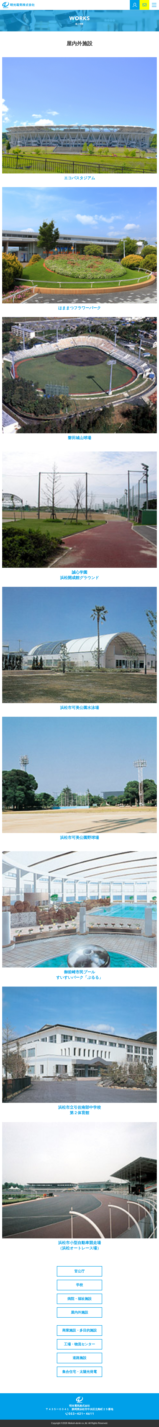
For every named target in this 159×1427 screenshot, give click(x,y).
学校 (79, 1285)
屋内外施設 (79, 1312)
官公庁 (79, 1271)
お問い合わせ (144, 5)
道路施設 (79, 1358)
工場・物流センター (79, 1344)
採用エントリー (135, 5)
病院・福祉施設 (79, 1299)
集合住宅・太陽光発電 (79, 1372)
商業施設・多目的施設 (79, 1330)
